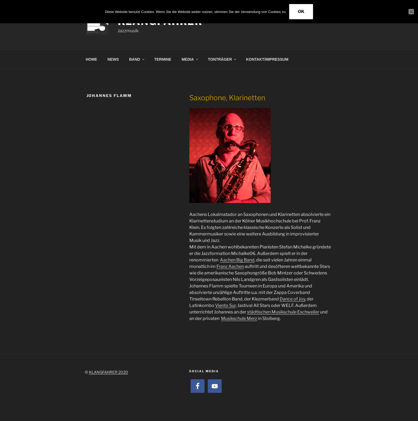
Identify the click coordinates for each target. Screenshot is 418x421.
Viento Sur (225, 305)
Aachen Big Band (237, 260)
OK (301, 11)
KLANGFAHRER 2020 (108, 372)
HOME (91, 59)
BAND (137, 59)
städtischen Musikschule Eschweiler (283, 312)
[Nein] (411, 11)
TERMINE (162, 59)
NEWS (113, 59)
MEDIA (190, 59)
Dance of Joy (292, 299)
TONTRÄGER (222, 59)
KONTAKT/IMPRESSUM (267, 59)
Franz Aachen (230, 266)
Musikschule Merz (239, 318)
